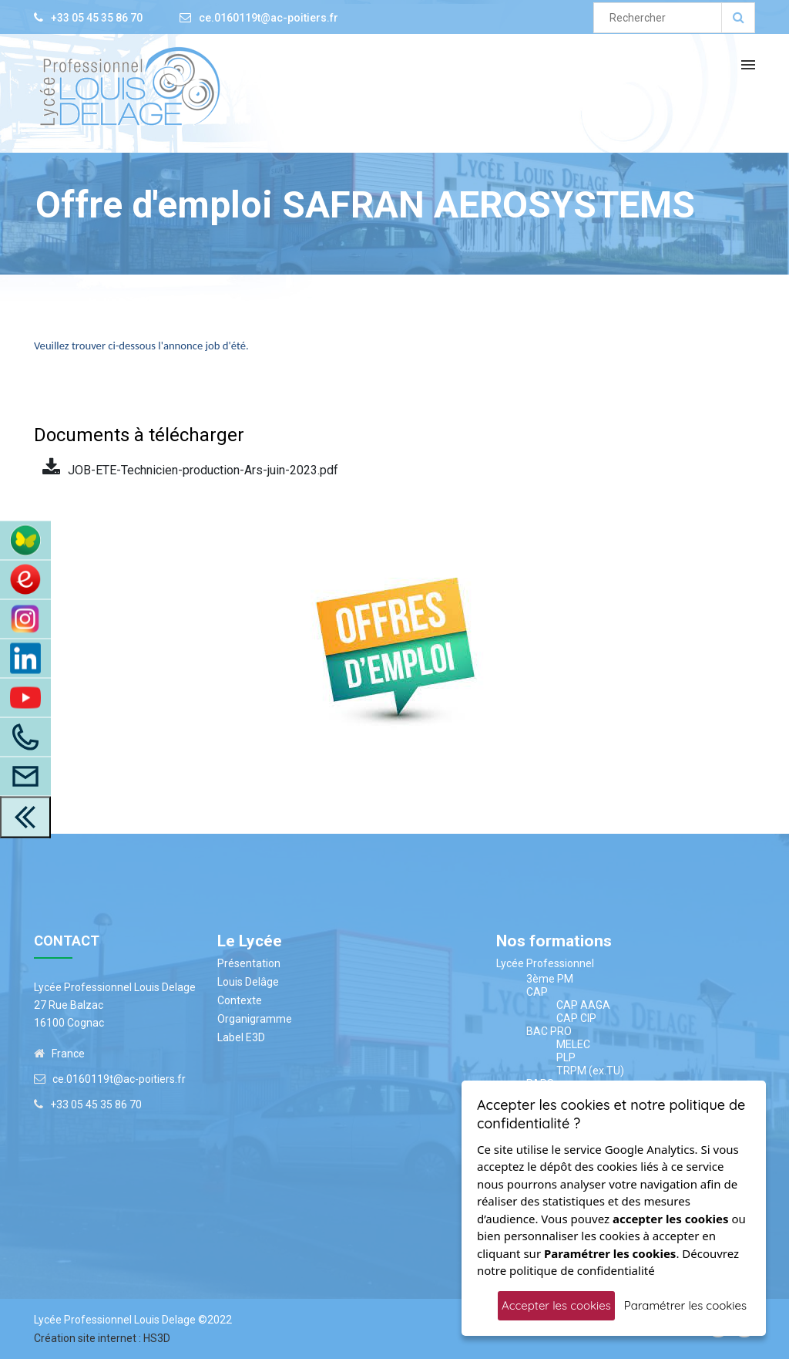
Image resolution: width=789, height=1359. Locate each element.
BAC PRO (549, 1031)
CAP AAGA (583, 1005)
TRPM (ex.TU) (590, 1070)
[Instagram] (25, 619)
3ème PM (549, 979)
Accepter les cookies (556, 1305)
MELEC (573, 1044)
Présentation (248, 963)
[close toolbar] (25, 817)
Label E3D (241, 1037)
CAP (537, 992)
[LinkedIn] (25, 658)
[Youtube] (25, 698)
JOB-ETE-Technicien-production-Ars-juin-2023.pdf (190, 467)
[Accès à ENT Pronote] (25, 540)
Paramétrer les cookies (685, 1305)
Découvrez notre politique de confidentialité (608, 1262)
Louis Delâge (248, 982)
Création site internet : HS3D (102, 1338)
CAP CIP (576, 1018)
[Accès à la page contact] (25, 776)
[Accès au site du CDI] (25, 580)
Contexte (239, 1000)
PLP (566, 1057)
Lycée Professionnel (545, 963)
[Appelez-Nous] (25, 737)
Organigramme (254, 1019)
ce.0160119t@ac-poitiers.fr (268, 17)
